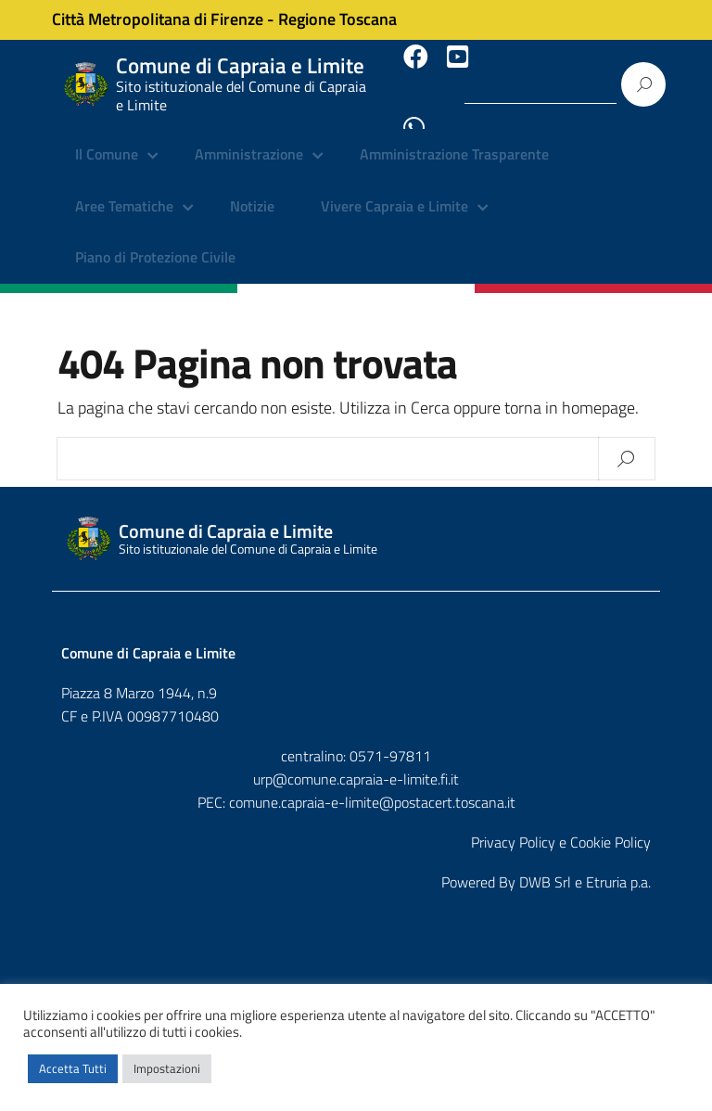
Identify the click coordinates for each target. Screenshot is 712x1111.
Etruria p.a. (618, 866)
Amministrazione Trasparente (454, 139)
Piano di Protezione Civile (155, 241)
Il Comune (106, 139)
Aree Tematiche (124, 190)
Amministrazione (249, 139)
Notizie (252, 190)
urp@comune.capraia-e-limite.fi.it (356, 763)
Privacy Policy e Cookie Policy (561, 826)
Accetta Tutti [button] (73, 1068)
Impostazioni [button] (167, 1068)
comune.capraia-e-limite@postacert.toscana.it (372, 786)
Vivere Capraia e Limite (394, 190)
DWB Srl (545, 866)
